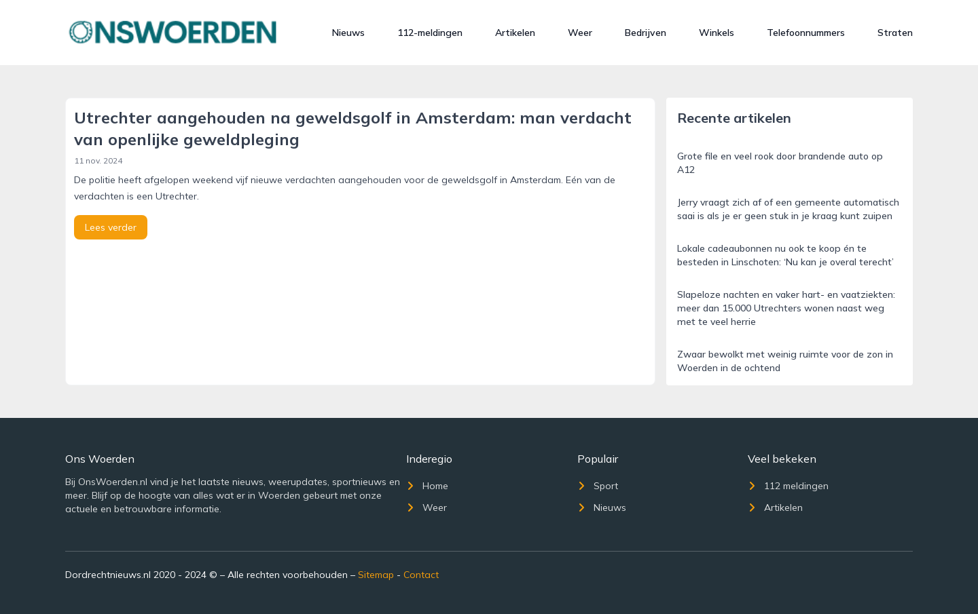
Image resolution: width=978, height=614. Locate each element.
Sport (597, 486)
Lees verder (111, 227)
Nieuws (348, 32)
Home (427, 486)
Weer (580, 32)
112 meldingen (788, 486)
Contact (421, 575)
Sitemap (376, 575)
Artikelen (515, 32)
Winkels (716, 32)
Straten (895, 32)
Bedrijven (645, 32)
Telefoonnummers (806, 32)
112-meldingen (430, 32)
